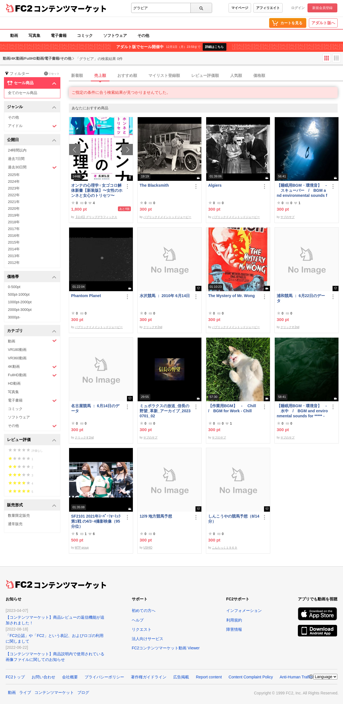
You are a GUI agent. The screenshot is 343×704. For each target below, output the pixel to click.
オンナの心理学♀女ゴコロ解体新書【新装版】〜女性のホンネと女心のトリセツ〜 (96, 190)
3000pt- (14, 317)
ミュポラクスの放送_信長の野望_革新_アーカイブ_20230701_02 (165, 411)
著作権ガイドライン (148, 677)
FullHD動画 (32, 375)
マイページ (239, 8)
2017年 (14, 229)
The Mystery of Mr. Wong (231, 295)
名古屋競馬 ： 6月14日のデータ (95, 408)
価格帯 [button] (31, 277)
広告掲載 (181, 677)
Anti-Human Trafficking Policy (305, 677)
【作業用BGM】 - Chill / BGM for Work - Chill (234, 408)
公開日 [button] (31, 140)
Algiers (214, 185)
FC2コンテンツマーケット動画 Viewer (166, 648)
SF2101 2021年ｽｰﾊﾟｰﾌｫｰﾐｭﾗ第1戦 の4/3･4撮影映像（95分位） (95, 521)
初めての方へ (143, 610)
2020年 (14, 208)
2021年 (14, 202)
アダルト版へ (323, 23)
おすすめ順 (127, 75)
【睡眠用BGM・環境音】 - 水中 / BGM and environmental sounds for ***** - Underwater (302, 411)
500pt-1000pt (19, 294)
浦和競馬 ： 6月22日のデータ (301, 298)
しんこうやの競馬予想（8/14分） (233, 518)
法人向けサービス (147, 638)
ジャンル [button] (31, 107)
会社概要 (70, 677)
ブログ (83, 692)
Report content (209, 677)
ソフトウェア (115, 35)
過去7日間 (16, 159)
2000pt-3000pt (20, 310)
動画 (14, 35)
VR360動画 (17, 358)
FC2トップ (15, 677)
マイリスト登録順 (164, 75)
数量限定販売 (19, 515)
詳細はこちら (214, 46)
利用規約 (234, 620)
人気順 (236, 75)
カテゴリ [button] (31, 331)
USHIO (147, 547)
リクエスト (141, 629)
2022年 (14, 195)
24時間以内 (17, 150)
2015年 (14, 242)
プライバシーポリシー (104, 677)
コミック (85, 35)
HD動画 (14, 383)
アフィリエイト (268, 8)
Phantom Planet (86, 295)
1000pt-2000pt (20, 302)
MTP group (82, 547)
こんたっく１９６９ (224, 547)
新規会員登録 (322, 8)
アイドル (32, 126)
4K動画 (32, 366)
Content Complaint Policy (250, 677)
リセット (52, 73)
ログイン (298, 8)
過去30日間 (32, 167)
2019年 (14, 215)
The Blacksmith (154, 185)
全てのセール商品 (22, 93)
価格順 (259, 75)
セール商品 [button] (31, 83)
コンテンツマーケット (70, 8)
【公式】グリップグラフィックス (96, 217)
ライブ (25, 692)
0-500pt (14, 287)
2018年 (14, 222)
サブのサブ (287, 217)
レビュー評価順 (205, 75)
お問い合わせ (43, 677)
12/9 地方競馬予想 (156, 516)
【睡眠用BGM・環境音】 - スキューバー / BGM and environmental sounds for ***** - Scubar (302, 190)
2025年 (14, 175)
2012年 (14, 262)
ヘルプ (138, 620)
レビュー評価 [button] (31, 440)
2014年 (14, 249)
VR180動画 (17, 349)
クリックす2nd (152, 327)
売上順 (100, 75)
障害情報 (234, 629)
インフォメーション (244, 610)
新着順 (77, 75)
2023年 (14, 188)
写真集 (34, 35)
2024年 (14, 181)
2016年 (14, 235)
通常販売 (15, 524)
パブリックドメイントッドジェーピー (167, 217)
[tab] (206, 75)
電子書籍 (59, 35)
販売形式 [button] (31, 505)
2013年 (14, 256)
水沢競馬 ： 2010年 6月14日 (165, 295)
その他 (143, 35)
